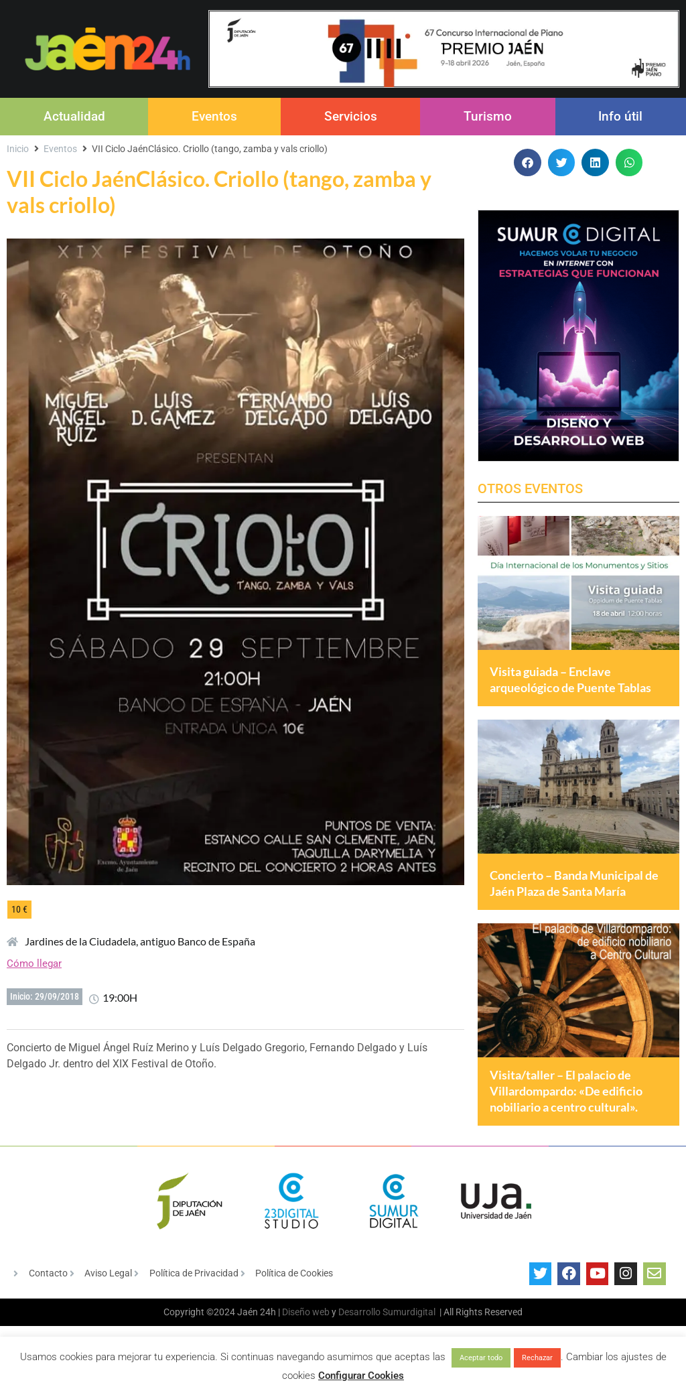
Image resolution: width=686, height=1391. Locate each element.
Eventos (214, 116)
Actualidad (74, 116)
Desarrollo (359, 1335)
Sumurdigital (409, 1335)
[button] (527, 162)
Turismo (488, 116)
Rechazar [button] (537, 1357)
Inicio (18, 148)
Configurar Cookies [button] (361, 1376)
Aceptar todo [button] (481, 1357)
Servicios (350, 116)
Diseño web (306, 1335)
